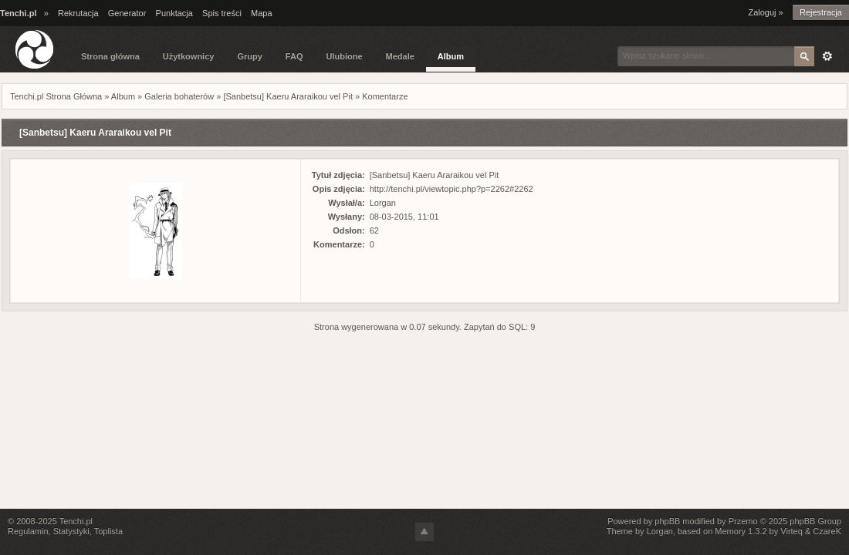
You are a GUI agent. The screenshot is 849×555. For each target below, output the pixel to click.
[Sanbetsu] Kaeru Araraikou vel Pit (288, 96)
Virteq (791, 531)
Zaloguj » (765, 12)
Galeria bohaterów (179, 96)
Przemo (743, 521)
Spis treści (222, 13)
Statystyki (71, 531)
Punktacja (174, 13)
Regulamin (28, 531)
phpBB (667, 521)
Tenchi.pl (76, 521)
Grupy (249, 56)
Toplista (108, 531)
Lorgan (383, 202)
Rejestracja (821, 12)
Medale (400, 56)
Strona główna (110, 56)
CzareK (827, 531)
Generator (127, 13)
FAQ (294, 56)
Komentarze (385, 96)
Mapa (261, 13)
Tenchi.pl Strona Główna (56, 96)
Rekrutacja (78, 13)
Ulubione (344, 56)
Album (451, 56)
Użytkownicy (189, 56)
